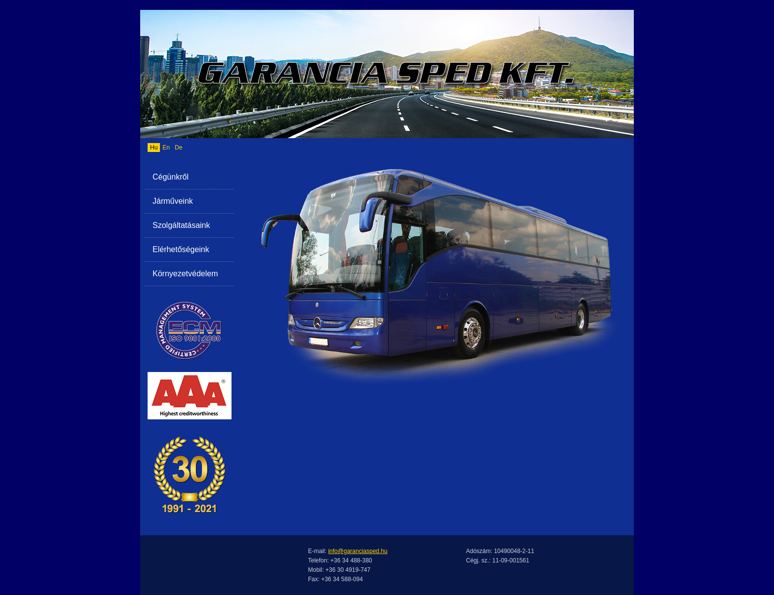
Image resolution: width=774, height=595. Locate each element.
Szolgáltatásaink (181, 225)
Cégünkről (171, 177)
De (178, 147)
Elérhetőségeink (181, 249)
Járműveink (173, 201)
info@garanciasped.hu (357, 551)
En (166, 147)
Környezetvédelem (185, 273)
